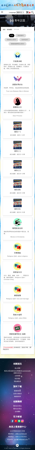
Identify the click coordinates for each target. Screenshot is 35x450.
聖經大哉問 (17, 312)
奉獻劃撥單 (17, 396)
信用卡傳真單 (17, 393)
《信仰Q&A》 (24, 39)
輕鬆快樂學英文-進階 (17, 333)
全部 (11, 35)
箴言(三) (17, 167)
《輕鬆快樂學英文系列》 (17, 43)
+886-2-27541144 (21, 434)
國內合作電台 (17, 406)
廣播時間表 (17, 390)
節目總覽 (9, 29)
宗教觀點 (17, 250)
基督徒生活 (17, 271)
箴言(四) (17, 187)
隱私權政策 (17, 381)
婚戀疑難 (17, 292)
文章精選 (17, 375)
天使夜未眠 (17, 60)
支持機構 (17, 411)
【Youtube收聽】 (8, 347)
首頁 (4, 29)
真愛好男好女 (17, 83)
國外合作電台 (17, 408)
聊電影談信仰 (17, 228)
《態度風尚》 (20, 35)
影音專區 (17, 378)
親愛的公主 (17, 107)
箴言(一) (17, 129)
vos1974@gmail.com (21, 439)
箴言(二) (17, 148)
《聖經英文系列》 (11, 39)
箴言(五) (17, 206)
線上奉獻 (17, 368)
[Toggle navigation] (2, 12)
